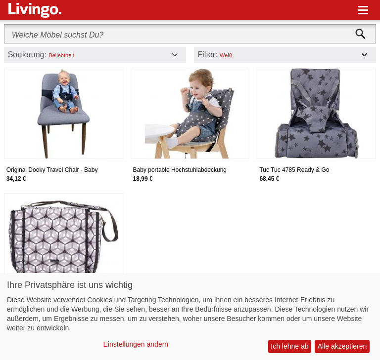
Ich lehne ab (289, 346)
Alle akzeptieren (342, 346)
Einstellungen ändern (136, 344)
